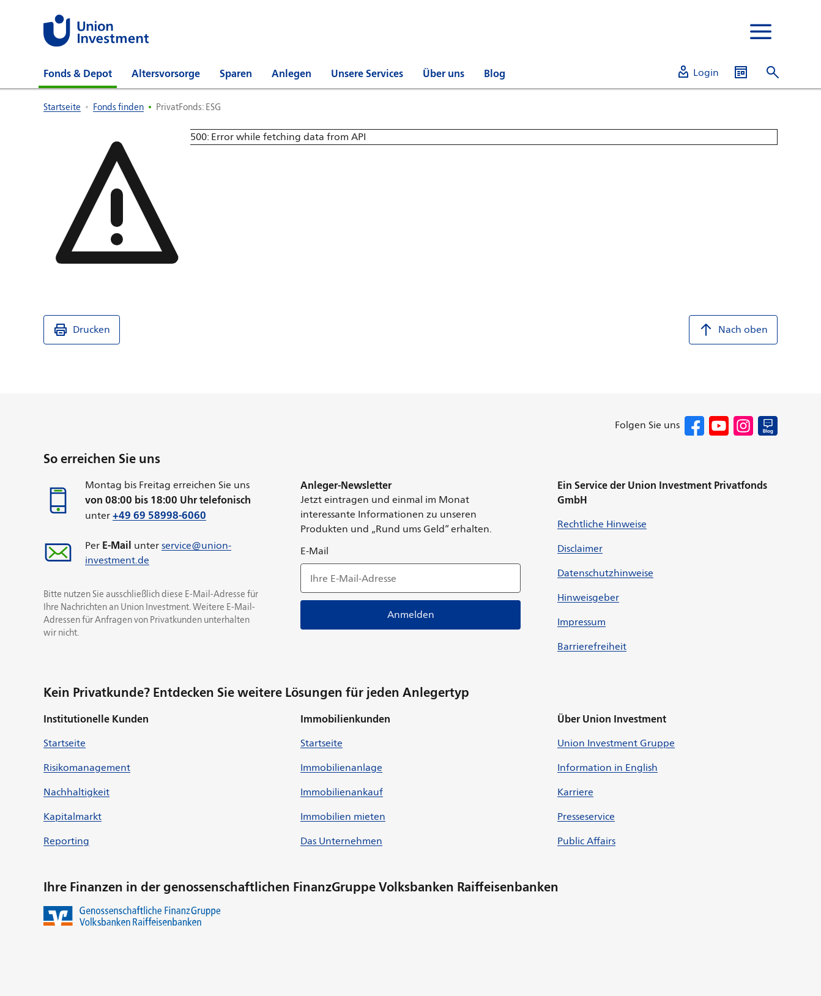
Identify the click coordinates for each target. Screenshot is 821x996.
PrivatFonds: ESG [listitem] (188, 107)
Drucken (81, 329)
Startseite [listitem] (62, 107)
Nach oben (733, 329)
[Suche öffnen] (772, 72)
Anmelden (410, 614)
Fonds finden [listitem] (118, 107)
